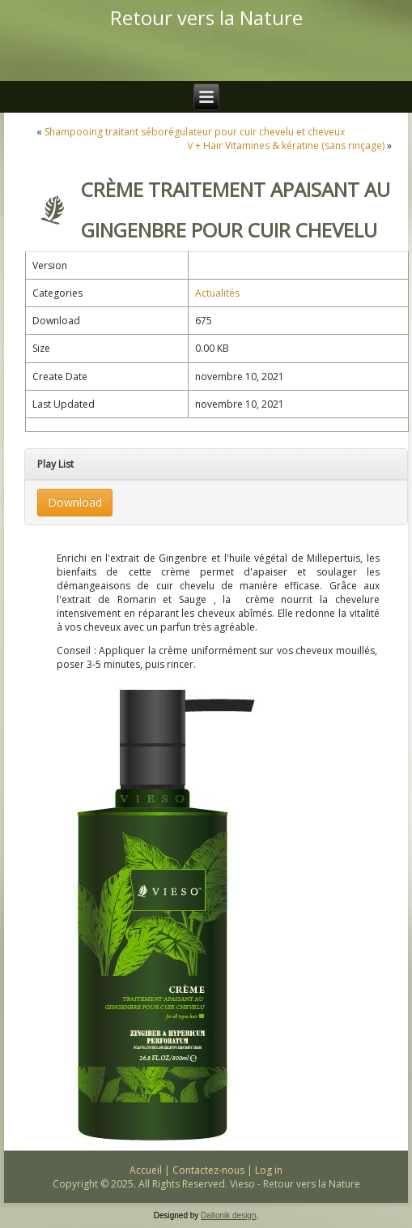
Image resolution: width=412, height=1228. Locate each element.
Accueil (146, 1170)
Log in (268, 1170)
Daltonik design (228, 1215)
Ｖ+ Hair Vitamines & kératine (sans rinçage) (284, 145)
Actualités (217, 293)
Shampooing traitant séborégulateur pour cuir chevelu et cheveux (195, 132)
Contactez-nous (208, 1170)
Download (75, 502)
